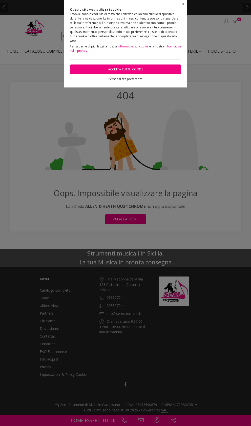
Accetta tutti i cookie (125, 69)
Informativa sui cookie (133, 46)
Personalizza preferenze (125, 79)
